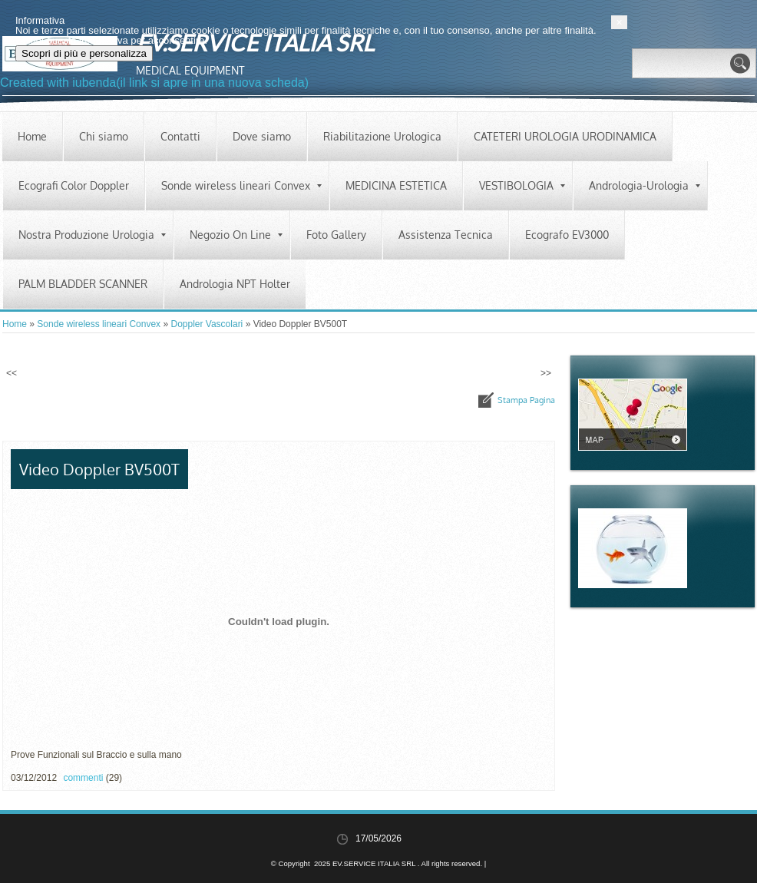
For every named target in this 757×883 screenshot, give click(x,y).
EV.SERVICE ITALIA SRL (255, 42)
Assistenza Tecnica (445, 234)
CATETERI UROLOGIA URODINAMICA (565, 136)
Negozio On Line (236, 234)
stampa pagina (526, 400)
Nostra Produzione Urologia (92, 234)
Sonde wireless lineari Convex (241, 185)
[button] (747, 816)
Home (32, 136)
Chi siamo (103, 136)
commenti (83, 777)
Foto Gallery (336, 234)
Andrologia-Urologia (644, 185)
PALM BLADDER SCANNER (82, 283)
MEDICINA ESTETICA (396, 185)
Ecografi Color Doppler (73, 185)
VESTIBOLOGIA (522, 185)
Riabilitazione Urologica (382, 136)
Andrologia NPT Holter (235, 283)
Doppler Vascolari (206, 324)
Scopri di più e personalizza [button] (101, 847)
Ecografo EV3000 (567, 234)
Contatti (180, 136)
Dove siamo (262, 136)
